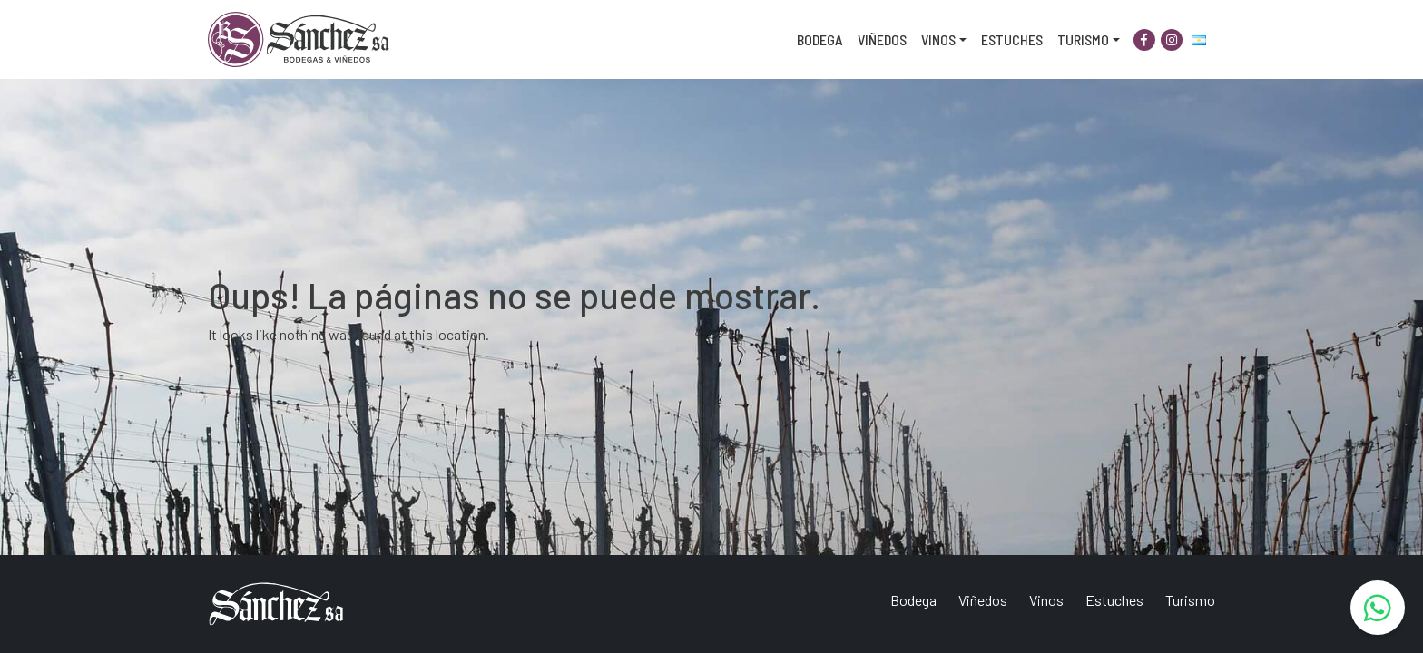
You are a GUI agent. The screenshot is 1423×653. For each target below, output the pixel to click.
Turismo (1083, 39)
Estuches (1012, 39)
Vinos (938, 39)
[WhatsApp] (1377, 607)
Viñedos (882, 39)
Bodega (820, 39)
